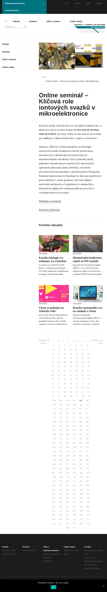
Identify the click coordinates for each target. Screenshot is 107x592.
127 (74, 417)
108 (68, 405)
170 (81, 447)
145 (74, 430)
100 (54, 400)
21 (82, 349)
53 (65, 371)
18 (65, 349)
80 (59, 388)
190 (54, 464)
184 (54, 460)
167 (61, 447)
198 (67, 468)
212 (81, 477)
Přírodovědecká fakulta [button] (24, 3)
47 (71, 366)
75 (71, 383)
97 (77, 396)
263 (60, 515)
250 (53, 506)
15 (87, 345)
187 (74, 460)
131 (61, 422)
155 (61, 439)
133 (74, 422)
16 (54, 349)
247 (74, 502)
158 (80, 439)
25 (65, 354)
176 (80, 451)
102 (67, 400)
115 (74, 409)
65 (53, 379)
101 (60, 400)
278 (81, 523)
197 (60, 468)
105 (87, 400)
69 (77, 379)
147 (87, 430)
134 (80, 422)
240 (67, 498)
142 (54, 430)
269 (60, 519)
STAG (77, 3)
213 (87, 477)
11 (65, 345)
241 (74, 498)
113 (61, 409)
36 (88, 358)
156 (67, 439)
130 (54, 422)
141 (87, 426)
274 (53, 523)
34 (77, 358)
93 (53, 396)
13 (76, 345)
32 (65, 358)
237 (88, 494)
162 (67, 443)
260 (81, 511)
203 (60, 473)
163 (74, 443)
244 (53, 502)
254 (80, 506)
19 (70, 349)
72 (53, 383)
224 (80, 485)
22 (88, 349)
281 (74, 528)
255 (87, 506)
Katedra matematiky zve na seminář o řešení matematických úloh (87, 311)
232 (53, 494)
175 (74, 451)
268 (53, 519)
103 (74, 400)
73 (59, 383)
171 (88, 447)
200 (81, 468)
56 (82, 371)
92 (88, 392)
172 (54, 451)
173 (60, 451)
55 (76, 371)
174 (67, 451)
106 (54, 405)
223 (74, 485)
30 (53, 358)
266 (81, 515)
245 (60, 502)
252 (67, 506)
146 (80, 430)
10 (59, 345)
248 (81, 502)
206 (81, 473)
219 (87, 481)
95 (65, 396)
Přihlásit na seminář (50, 201)
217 (74, 481)
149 (61, 434)
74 (65, 383)
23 (53, 354)
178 (54, 456)
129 (87, 417)
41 (77, 362)
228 (67, 490)
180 (67, 456)
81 (65, 388)
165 (87, 443)
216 (67, 481)
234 (67, 494)
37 (53, 362)
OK (53, 587)
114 (67, 409)
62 (77, 375)
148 (54, 434)
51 (53, 371)
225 (87, 485)
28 (83, 354)
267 (88, 515)
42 (83, 362)
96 (71, 396)
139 (74, 426)
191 (60, 464)
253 (74, 506)
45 (59, 366)
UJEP (99, 3)
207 (88, 473)
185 (61, 460)
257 (60, 511)
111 (88, 405)
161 (60, 443)
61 (71, 375)
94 (59, 396)
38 (59, 362)
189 (87, 460)
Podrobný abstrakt (49, 209)
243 (88, 498)
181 (74, 456)
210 (68, 477)
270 (67, 519)
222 (67, 485)
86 (53, 392)
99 (89, 396)
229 (74, 490)
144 (67, 430)
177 (87, 451)
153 (87, 434)
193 (74, 464)
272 (81, 519)
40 (71, 362)
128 (80, 417)
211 (74, 477)
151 (74, 434)
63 (83, 375)
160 (54, 443)
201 (88, 468)
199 (74, 468)
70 (83, 379)
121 (74, 413)
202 (53, 473)
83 (77, 388)
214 (54, 481)
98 (83, 396)
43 (88, 362)
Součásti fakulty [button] (24, 10)
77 (83, 383)
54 (71, 371)
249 (88, 502)
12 (70, 345)
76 (77, 383)
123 (87, 413)
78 (88, 383)
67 (65, 379)
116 (80, 409)
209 (61, 477)
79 (53, 388)
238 (53, 498)
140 (80, 426)
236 (81, 494)
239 (60, 498)
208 (54, 477)
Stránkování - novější (44, 341)
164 (80, 443)
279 (88, 523)
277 (74, 523)
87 (59, 392)
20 (76, 349)
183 (87, 456)
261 (88, 511)
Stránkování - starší (97, 341)
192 (67, 464)
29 (88, 354)
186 (67, 460)
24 (59, 354)
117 (86, 409)
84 (83, 388)
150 (67, 434)
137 (61, 426)
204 (67, 473)
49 (83, 366)
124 (54, 417)
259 (74, 511)
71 (89, 379)
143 (60, 430)
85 (88, 388)
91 (83, 392)
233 (60, 494)
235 (74, 494)
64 (88, 375)
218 (80, 481)
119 (61, 413)
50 (89, 366)
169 (74, 447)
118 (54, 413)
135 (87, 422)
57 (88, 371)
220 (53, 485)
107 (61, 405)
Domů (44, 77)
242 (81, 498)
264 (67, 515)
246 (67, 502)
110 (81, 405)
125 (61, 417)
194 (80, 464)
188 (80, 460)
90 (77, 392)
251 (60, 506)
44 (53, 366)
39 (65, 362)
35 (82, 358)
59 (59, 375)
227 (60, 490)
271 (74, 519)
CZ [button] (67, 3)
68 (71, 379)
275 (60, 523)
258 (67, 511)
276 (67, 523)
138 (67, 426)
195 (87, 464)
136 (54, 426)
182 (80, 456)
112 (55, 409)
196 (53, 468)
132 (67, 422)
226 (53, 490)
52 (59, 371)
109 (74, 405)
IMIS (88, 3)
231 (88, 490)
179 (61, 456)
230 (81, 490)
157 (74, 439)
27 (77, 354)
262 (53, 515)
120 (67, 413)
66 (59, 379)
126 (67, 417)
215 (61, 481)
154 (54, 439)
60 (65, 375)
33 (71, 358)
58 (53, 375)
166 (54, 447)
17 (59, 349)
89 (71, 392)
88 (65, 392)
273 (88, 519)
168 (67, 447)
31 (59, 358)
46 (65, 366)
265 (74, 515)
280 (67, 528)
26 (71, 354)
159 (87, 439)
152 (80, 434)
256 (53, 511)
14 (81, 345)
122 (80, 413)
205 (74, 473)
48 (77, 366)
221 (60, 485)
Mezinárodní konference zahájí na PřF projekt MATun (87, 261)
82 (71, 388)
